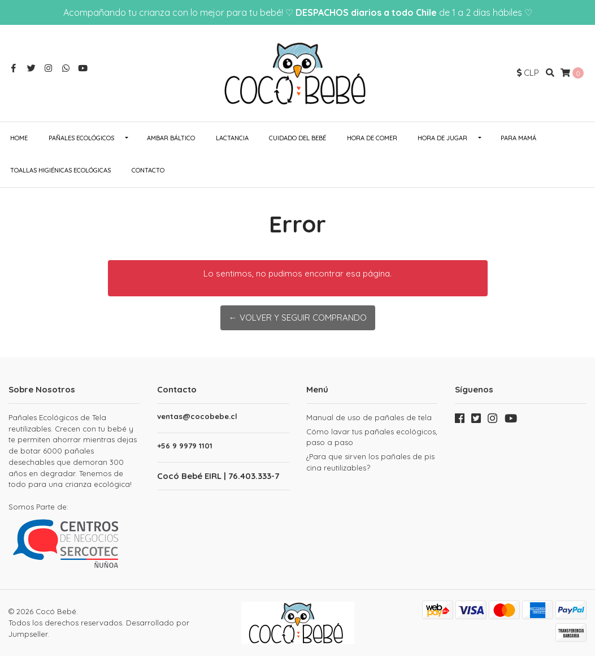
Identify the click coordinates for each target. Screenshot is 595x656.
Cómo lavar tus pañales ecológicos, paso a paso (371, 437)
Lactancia (232, 138)
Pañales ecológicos (81, 138)
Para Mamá (518, 138)
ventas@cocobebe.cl (197, 416)
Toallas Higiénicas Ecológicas (60, 170)
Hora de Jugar (442, 138)
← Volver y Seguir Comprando (298, 317)
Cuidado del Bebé (297, 138)
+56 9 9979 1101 (184, 446)
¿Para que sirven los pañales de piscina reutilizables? (370, 462)
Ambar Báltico (171, 138)
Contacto (148, 170)
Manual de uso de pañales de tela (369, 417)
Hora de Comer (372, 138)
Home (19, 138)
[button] (528, 73)
